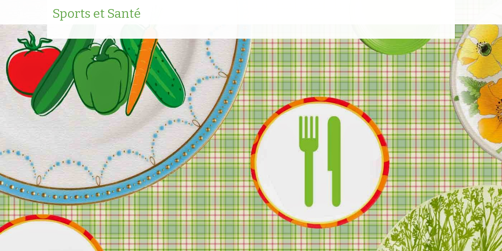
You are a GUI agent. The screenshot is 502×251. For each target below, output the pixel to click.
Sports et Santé (96, 14)
